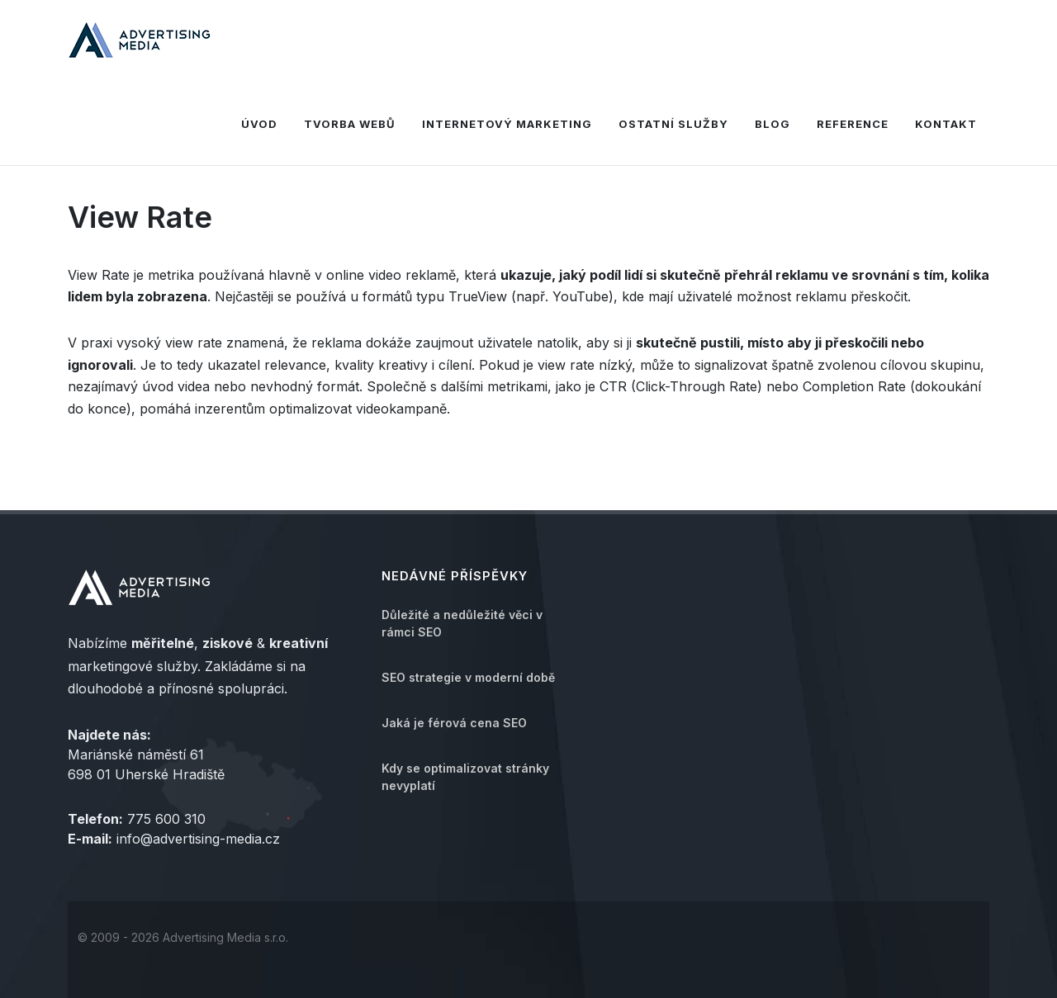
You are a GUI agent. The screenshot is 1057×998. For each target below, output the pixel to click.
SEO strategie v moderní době (468, 677)
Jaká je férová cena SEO (454, 723)
